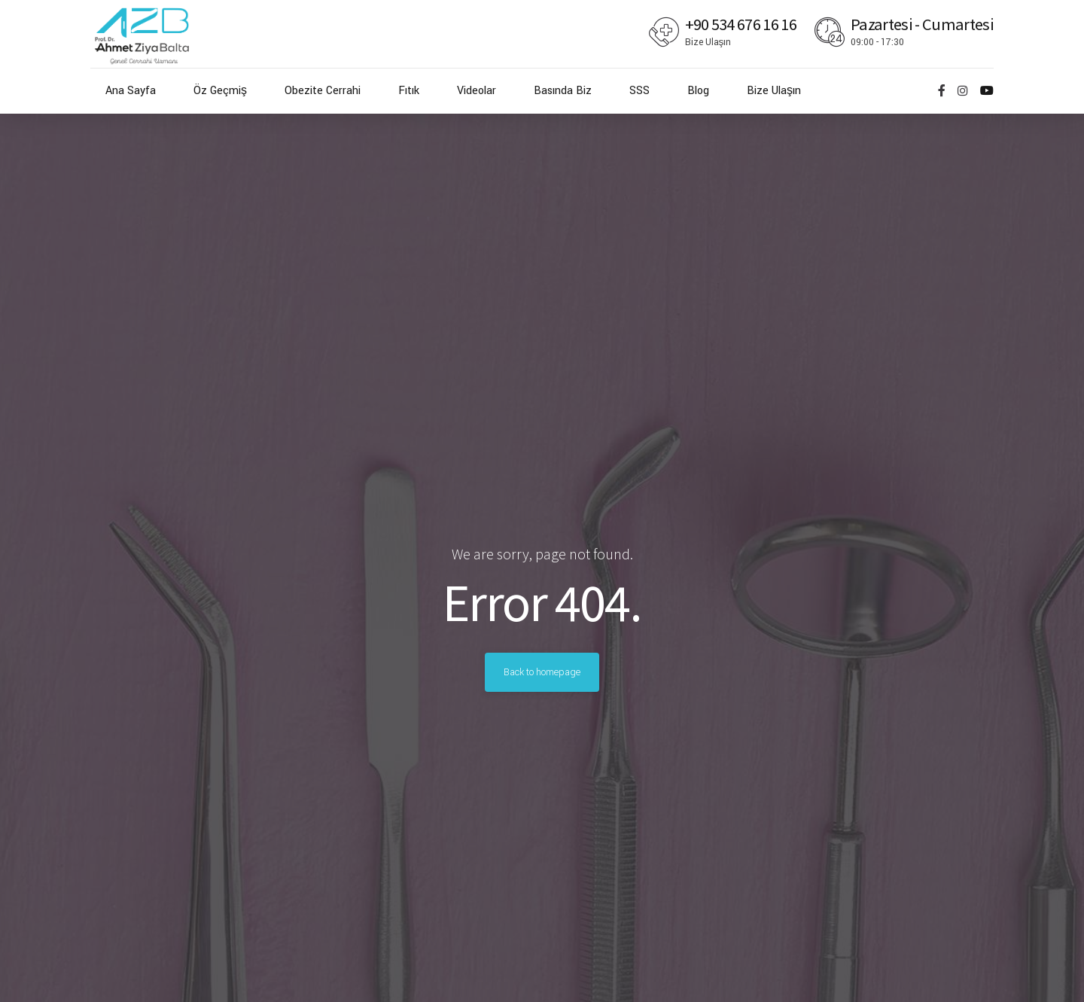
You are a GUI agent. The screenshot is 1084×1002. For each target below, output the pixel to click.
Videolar (476, 91)
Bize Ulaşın (774, 91)
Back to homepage (542, 672)
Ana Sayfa (130, 91)
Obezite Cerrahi (323, 91)
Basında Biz (563, 91)
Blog (698, 91)
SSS (639, 91)
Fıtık (408, 91)
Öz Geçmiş (220, 91)
